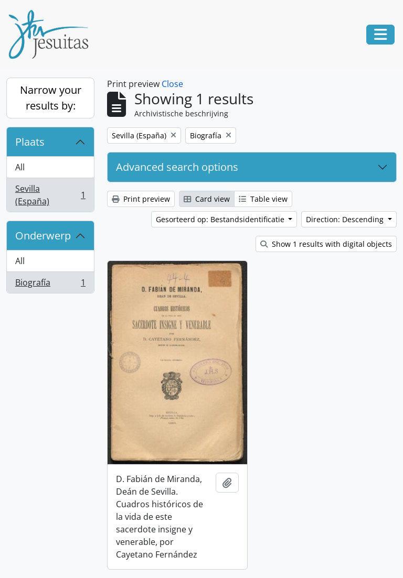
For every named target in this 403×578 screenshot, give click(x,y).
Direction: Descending (346, 219)
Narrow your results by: (50, 98)
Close (172, 84)
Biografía (50, 284)
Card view (207, 199)
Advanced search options (177, 167)
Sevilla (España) (50, 195)
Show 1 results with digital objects (326, 244)
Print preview (141, 199)
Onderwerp (43, 235)
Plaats (30, 142)
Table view (263, 199)
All (20, 167)
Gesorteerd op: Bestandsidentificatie (221, 219)
